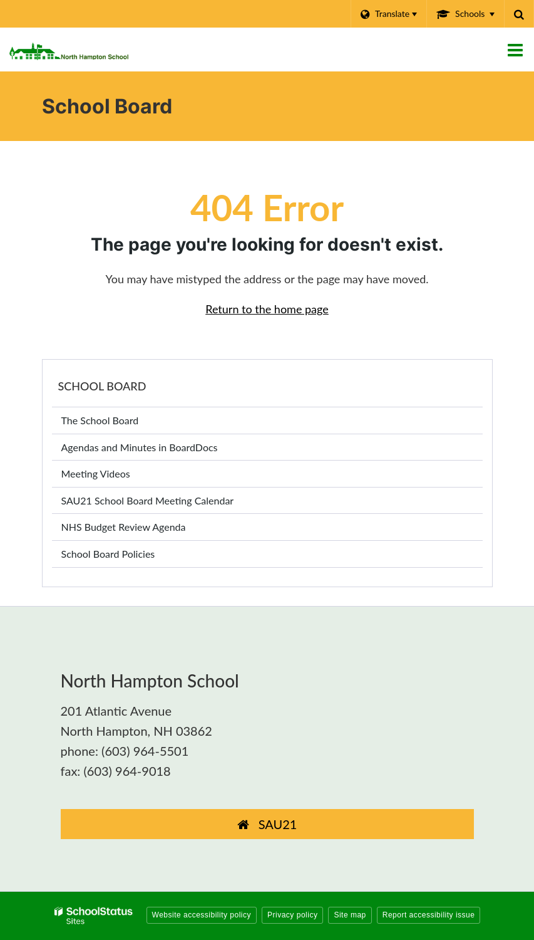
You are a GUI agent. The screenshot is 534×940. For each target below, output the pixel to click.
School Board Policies (108, 554)
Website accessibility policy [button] (202, 915)
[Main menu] (515, 49)
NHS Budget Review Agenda (123, 527)
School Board (102, 386)
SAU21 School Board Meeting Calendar (147, 500)
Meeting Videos (114, 476)
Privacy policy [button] (292, 915)
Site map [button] (350, 915)
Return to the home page (267, 309)
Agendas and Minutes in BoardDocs (158, 450)
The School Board (100, 420)
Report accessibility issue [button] (429, 915)
